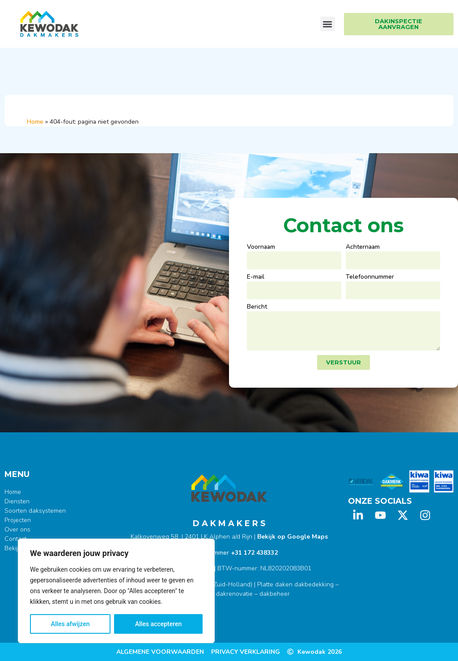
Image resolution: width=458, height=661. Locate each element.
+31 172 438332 (254, 552)
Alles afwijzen (70, 624)
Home (35, 121)
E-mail (255, 277)
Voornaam (261, 247)
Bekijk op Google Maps (292, 536)
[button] (327, 24)
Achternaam (363, 247)
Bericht (257, 307)
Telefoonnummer (370, 277)
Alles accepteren (158, 624)
